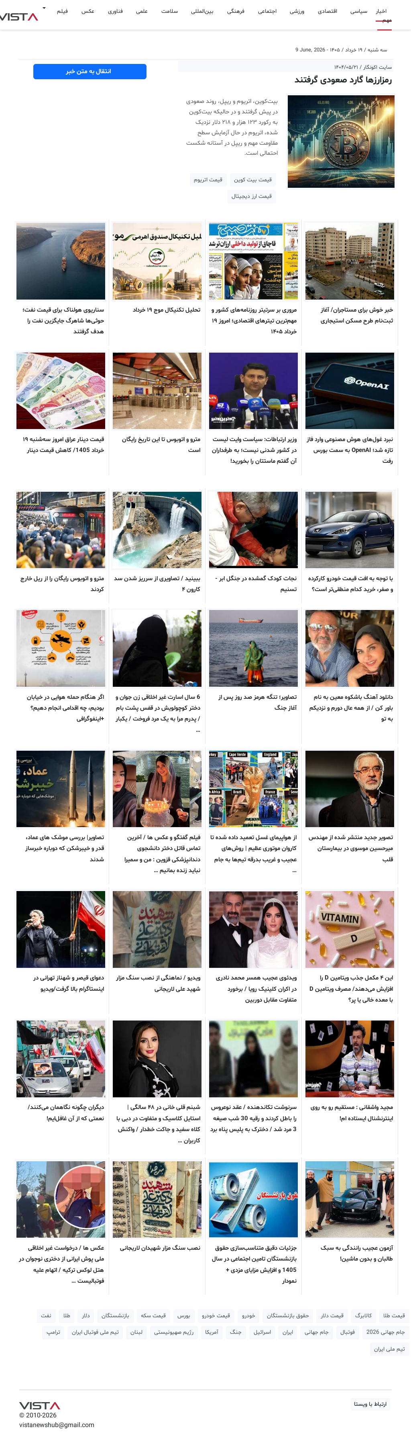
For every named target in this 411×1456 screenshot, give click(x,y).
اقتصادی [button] (327, 11)
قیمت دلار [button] (332, 1316)
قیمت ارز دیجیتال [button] (252, 196)
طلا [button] (66, 1316)
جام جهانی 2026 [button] (385, 1332)
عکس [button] (87, 11)
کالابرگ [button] (363, 1316)
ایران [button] (288, 1332)
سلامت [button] (169, 11)
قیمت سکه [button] (153, 1316)
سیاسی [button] (358, 11)
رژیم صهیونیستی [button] (173, 1332)
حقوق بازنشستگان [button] (288, 1316)
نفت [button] (46, 1316)
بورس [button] (183, 1316)
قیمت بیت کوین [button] (253, 180)
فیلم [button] (62, 11)
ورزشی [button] (297, 11)
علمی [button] (142, 11)
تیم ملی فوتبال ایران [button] (95, 1332)
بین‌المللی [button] (202, 11)
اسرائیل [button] (262, 1332)
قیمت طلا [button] (394, 1316)
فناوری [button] (115, 11)
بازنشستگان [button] (115, 1316)
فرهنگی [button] (235, 11)
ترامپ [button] (53, 1332)
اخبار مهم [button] (384, 16)
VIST (39, 1404)
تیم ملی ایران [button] (389, 1349)
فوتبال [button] (347, 1332)
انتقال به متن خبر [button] (90, 71)
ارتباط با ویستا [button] (370, 1404)
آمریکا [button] (211, 1332)
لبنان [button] (136, 1332)
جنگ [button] (236, 1332)
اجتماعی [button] (267, 11)
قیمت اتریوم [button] (208, 180)
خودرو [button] (248, 1316)
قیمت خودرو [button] (216, 1316)
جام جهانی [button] (317, 1332)
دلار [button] (86, 1316)
